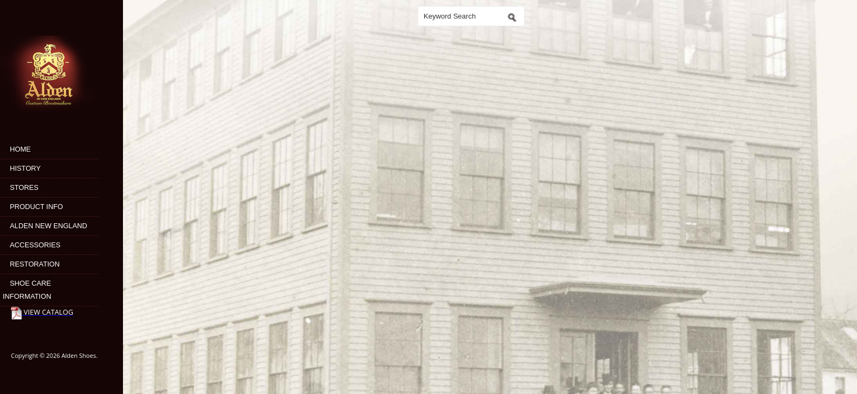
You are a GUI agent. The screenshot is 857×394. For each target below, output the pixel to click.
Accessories (35, 245)
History (25, 168)
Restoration (35, 264)
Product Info (36, 206)
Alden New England (48, 226)
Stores (24, 187)
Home (20, 149)
